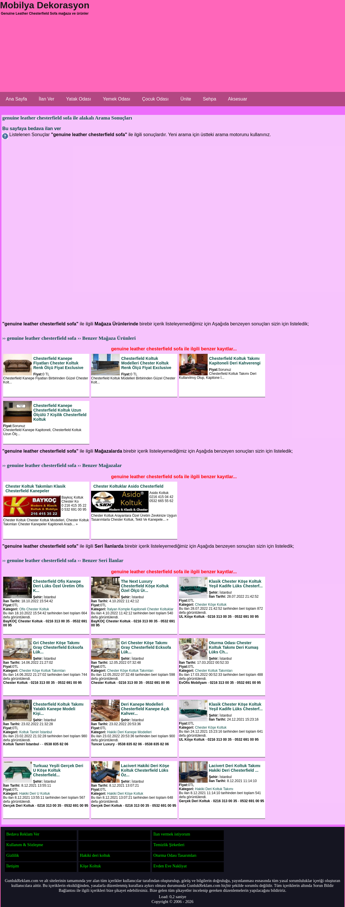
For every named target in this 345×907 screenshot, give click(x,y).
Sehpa (209, 99)
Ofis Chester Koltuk (34, 609)
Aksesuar (237, 99)
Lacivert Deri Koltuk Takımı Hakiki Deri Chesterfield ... (234, 768)
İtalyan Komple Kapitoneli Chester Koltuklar (140, 609)
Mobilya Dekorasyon (44, 5)
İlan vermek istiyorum (171, 834)
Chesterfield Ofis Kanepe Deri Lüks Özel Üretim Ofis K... (58, 586)
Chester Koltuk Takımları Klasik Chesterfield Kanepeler (35, 488)
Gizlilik (12, 855)
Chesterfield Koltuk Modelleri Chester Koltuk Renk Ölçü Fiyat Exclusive (146, 363)
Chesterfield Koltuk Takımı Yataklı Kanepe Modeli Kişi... (58, 709)
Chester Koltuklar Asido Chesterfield (128, 486)
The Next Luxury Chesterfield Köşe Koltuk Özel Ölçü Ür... (145, 586)
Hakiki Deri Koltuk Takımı (214, 789)
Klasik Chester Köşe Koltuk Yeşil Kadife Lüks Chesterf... (236, 583)
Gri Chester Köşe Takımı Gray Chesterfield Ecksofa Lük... (58, 647)
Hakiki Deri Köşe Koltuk (125, 794)
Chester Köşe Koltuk (210, 605)
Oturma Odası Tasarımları (174, 855)
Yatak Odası (78, 99)
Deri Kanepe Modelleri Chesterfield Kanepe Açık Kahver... (145, 709)
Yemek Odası (116, 99)
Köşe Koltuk (90, 866)
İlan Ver (46, 99)
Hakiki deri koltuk (95, 855)
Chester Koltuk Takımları (214, 671)
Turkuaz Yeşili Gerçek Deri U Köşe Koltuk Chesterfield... (58, 770)
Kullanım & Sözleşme (24, 844)
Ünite (185, 99)
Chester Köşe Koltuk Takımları (42, 671)
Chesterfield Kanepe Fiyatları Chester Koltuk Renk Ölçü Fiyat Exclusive (58, 363)
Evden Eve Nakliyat (170, 866)
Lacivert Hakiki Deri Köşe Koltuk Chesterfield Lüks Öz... (145, 770)
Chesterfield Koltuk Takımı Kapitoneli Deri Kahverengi (235, 360)
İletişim (12, 866)
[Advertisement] (129, 63)
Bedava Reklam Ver (22, 834)
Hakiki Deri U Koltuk (34, 794)
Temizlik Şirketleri (168, 844)
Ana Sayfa (16, 99)
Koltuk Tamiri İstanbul (35, 732)
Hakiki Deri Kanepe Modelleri (129, 732)
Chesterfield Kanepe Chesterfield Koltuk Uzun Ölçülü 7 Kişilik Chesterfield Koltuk (59, 412)
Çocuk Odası (155, 99)
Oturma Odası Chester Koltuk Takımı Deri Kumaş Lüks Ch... (233, 647)
